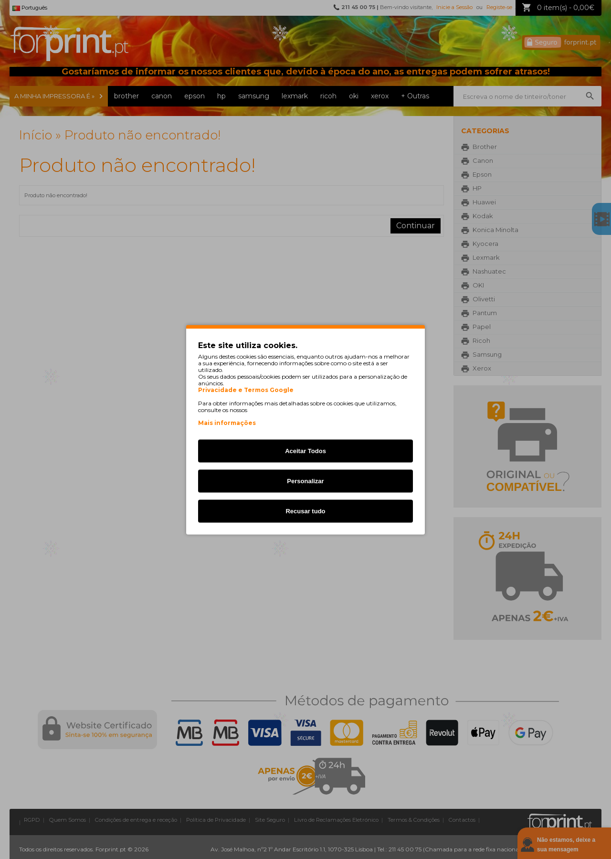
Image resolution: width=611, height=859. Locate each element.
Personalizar (305, 480)
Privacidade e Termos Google (246, 389)
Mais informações (227, 422)
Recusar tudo (305, 510)
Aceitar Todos (305, 450)
